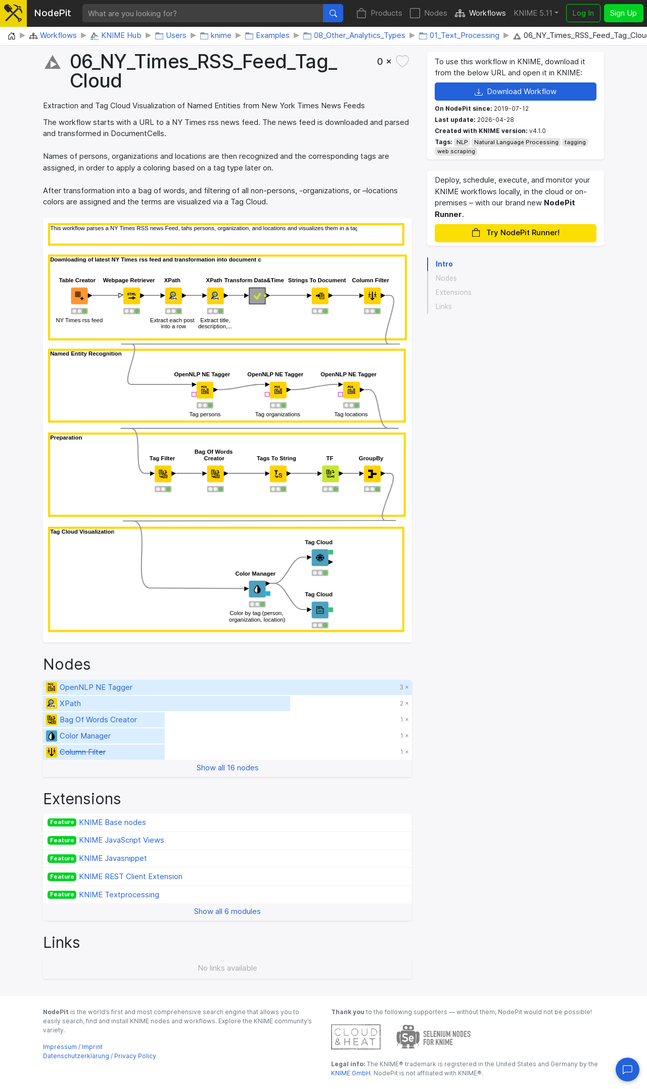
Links (444, 306)
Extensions (454, 292)
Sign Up (623, 13)
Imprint (92, 1047)
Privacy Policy (135, 1056)
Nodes (428, 13)
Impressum (60, 1047)
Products (379, 13)
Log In (583, 13)
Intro (444, 264)
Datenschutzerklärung (76, 1056)
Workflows (480, 13)
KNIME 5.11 (533, 13)
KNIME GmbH (351, 1073)
